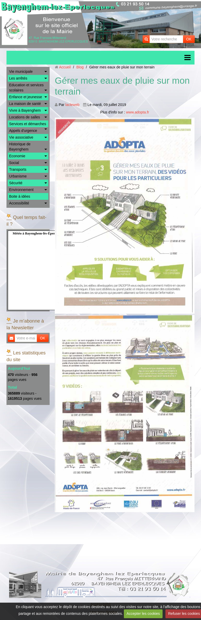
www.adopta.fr (137, 112)
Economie (17, 156)
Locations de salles (24, 117)
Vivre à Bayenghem (25, 110)
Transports (17, 169)
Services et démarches (27, 124)
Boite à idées (19, 196)
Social (14, 163)
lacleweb (72, 105)
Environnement (21, 190)
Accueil (65, 67)
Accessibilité (19, 203)
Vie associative (21, 137)
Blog (80, 67)
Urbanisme (18, 176)
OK (188, 39)
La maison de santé (25, 104)
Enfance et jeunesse (25, 97)
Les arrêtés (18, 78)
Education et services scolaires (26, 87)
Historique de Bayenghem (20, 146)
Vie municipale (21, 71)
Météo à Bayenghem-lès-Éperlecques (39, 233)
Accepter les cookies (143, 613)
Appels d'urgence (23, 131)
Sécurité (15, 183)
